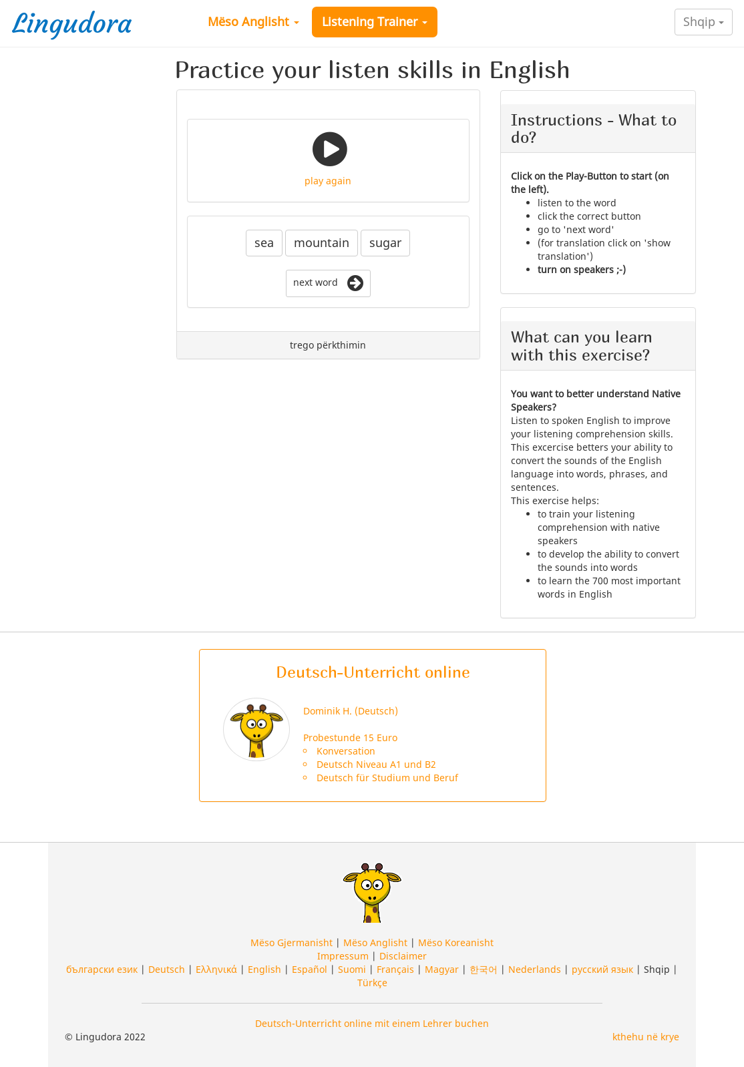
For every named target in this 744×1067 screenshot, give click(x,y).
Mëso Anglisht (253, 21)
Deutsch (166, 969)
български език (102, 969)
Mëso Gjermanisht (291, 942)
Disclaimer (403, 955)
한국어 (484, 969)
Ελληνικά (216, 969)
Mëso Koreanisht (456, 942)
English (264, 969)
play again (328, 180)
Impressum (343, 955)
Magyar (442, 969)
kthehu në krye (645, 1036)
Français (395, 969)
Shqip (703, 21)
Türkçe (372, 982)
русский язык (602, 969)
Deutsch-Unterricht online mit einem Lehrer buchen (372, 1023)
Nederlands (534, 969)
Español (309, 969)
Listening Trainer (374, 21)
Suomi (352, 969)
